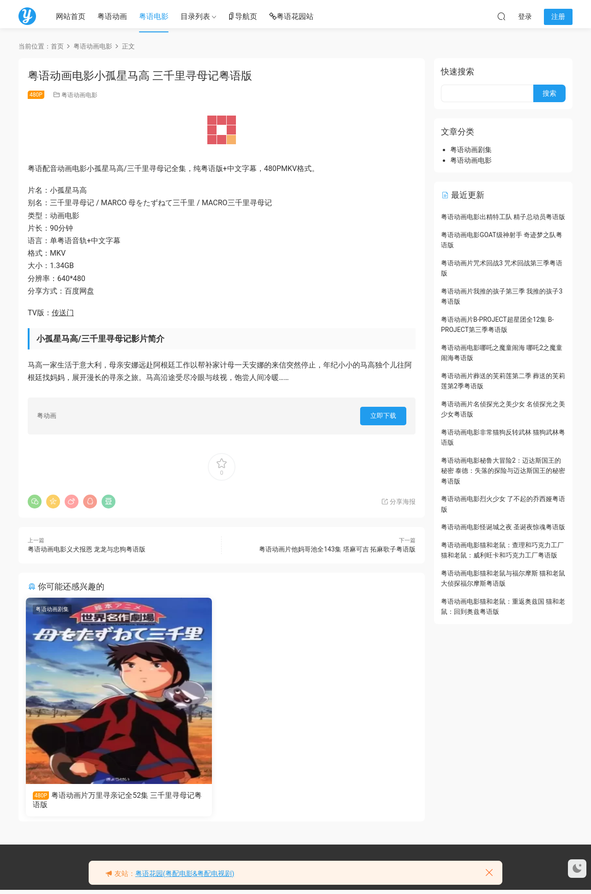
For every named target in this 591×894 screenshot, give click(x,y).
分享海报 (398, 501)
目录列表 (195, 16)
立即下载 (383, 415)
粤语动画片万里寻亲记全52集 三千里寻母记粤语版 (89, 800)
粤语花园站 (291, 17)
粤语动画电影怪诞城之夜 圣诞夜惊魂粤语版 (503, 527)
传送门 (63, 312)
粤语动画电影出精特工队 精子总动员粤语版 (503, 216)
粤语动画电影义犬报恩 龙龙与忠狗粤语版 (86, 549)
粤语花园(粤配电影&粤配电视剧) (185, 874)
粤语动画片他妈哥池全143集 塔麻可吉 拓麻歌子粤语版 (337, 549)
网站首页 (70, 16)
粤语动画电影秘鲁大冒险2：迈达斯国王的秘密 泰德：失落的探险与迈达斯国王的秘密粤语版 (503, 471)
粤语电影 (154, 16)
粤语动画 (112, 16)
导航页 (242, 17)
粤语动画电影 (79, 95)
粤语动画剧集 (54, 609)
